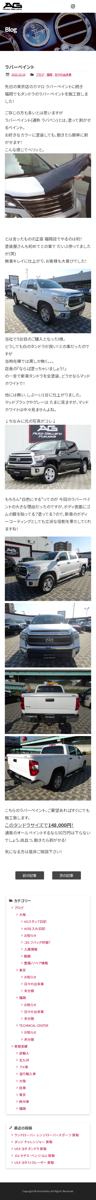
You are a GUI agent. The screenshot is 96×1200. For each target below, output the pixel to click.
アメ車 (23, 1066)
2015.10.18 (18, 74)
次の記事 (66, 875)
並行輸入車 (27, 1073)
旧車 (22, 1087)
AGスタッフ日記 (35, 921)
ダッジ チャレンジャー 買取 (33, 1141)
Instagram (73, 6)
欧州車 (24, 1101)
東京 (22, 970)
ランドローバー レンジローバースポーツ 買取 (46, 1134)
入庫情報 (30, 949)
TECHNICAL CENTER (33, 1025)
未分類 (29, 990)
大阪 (22, 914)
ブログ (40, 74)
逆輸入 (24, 1053)
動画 (27, 956)
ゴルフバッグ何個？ (37, 942)
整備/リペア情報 (36, 963)
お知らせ (30, 935)
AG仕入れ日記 (34, 928)
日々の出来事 (63, 74)
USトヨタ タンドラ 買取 (30, 1148)
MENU (89, 6)
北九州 (24, 1060)
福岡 (49, 74)
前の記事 (30, 875)
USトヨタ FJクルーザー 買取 (34, 1162)
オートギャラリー (18, 6)
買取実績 (21, 1046)
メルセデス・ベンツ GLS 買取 (34, 1155)
